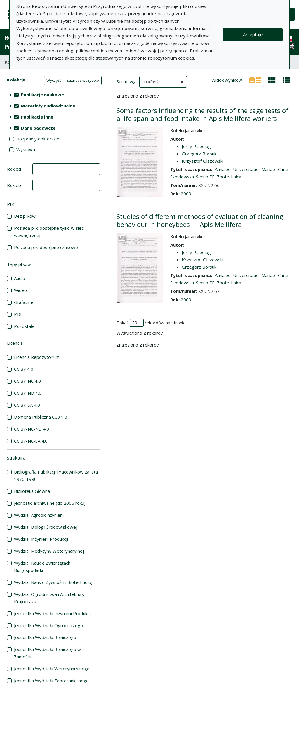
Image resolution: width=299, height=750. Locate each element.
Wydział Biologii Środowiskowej (45, 527)
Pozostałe (24, 326)
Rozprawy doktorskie (37, 139)
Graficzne (23, 302)
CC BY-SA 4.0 (27, 405)
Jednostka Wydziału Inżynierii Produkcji (52, 613)
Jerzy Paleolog (196, 146)
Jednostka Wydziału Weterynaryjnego (52, 668)
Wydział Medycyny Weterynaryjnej (49, 551)
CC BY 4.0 (23, 369)
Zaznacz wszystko (82, 80)
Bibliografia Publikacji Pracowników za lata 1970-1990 (56, 475)
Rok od (14, 169)
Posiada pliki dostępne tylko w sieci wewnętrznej (49, 231)
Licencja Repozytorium (37, 357)
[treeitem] (53, 94)
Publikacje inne (37, 117)
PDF (18, 314)
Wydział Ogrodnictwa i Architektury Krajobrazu (49, 597)
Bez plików (25, 216)
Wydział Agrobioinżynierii (39, 515)
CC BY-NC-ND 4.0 (31, 429)
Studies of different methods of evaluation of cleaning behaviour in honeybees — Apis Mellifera (200, 220)
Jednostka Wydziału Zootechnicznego (51, 680)
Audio (19, 278)
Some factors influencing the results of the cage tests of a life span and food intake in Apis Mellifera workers (202, 114)
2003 (186, 193)
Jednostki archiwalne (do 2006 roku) (50, 503)
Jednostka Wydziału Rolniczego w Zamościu (47, 652)
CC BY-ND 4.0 (27, 393)
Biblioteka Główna (32, 491)
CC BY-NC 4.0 (27, 381)
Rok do (14, 185)
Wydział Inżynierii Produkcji (41, 539)
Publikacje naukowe (42, 95)
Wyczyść (53, 80)
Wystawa (25, 149)
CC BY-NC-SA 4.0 (31, 441)
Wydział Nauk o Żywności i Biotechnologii (54, 582)
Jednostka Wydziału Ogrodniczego (48, 625)
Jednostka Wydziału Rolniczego (45, 637)
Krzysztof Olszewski (202, 161)
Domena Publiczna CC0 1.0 (40, 417)
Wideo (20, 290)
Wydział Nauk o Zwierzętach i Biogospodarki (43, 566)
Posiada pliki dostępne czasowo (46, 247)
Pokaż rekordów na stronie (151, 323)
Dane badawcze (38, 128)
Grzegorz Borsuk (199, 153)
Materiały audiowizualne (48, 106)
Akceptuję (253, 34)
